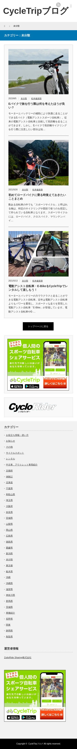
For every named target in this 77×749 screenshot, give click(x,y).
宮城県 (9, 518)
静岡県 (9, 630)
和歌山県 (10, 494)
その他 (9, 447)
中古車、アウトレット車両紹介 (22, 464)
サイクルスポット (15, 453)
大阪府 (9, 506)
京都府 (9, 470)
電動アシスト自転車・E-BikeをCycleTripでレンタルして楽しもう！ (38, 287)
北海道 (9, 482)
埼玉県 (9, 500)
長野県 (9, 619)
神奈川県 (10, 595)
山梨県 (9, 524)
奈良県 (9, 512)
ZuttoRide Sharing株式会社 (17, 657)
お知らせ (10, 441)
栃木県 (9, 571)
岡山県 (9, 530)
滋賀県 (9, 589)
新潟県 (9, 553)
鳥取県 (9, 636)
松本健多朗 (36, 98)
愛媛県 (9, 547)
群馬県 (9, 601)
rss (58, 4)
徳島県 (9, 541)
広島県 (9, 535)
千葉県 (9, 488)
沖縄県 (9, 583)
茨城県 (9, 607)
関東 (8, 625)
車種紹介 (10, 613)
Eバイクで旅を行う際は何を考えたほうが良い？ (36, 105)
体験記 (9, 476)
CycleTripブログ (35, 11)
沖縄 (8, 577)
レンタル (10, 458)
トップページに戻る (38, 326)
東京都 (9, 565)
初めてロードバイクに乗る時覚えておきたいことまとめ (37, 196)
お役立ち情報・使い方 (17, 435)
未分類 (24, 98)
